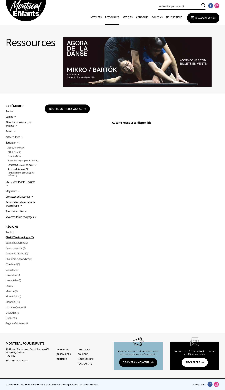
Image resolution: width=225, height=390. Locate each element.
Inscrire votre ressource (65, 109)
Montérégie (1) (13, 296)
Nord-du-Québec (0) (16, 307)
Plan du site (85, 363)
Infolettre (192, 362)
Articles (127, 17)
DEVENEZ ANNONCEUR (136, 362)
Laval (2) (10, 286)
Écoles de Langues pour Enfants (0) (23, 160)
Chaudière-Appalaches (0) (19, 259)
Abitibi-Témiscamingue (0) (20, 237)
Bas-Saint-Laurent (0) (17, 242)
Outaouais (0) (12, 312)
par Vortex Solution (88, 384)
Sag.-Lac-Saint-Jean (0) (17, 323)
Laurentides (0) (13, 280)
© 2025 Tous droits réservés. (33, 384)
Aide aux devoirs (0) (16, 148)
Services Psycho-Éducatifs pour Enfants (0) (21, 174)
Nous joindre (174, 17)
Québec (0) (11, 318)
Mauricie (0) (12, 291)
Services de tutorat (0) (18, 169)
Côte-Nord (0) (13, 264)
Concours (142, 17)
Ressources (112, 17)
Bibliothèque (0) (14, 152)
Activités (96, 17)
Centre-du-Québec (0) (17, 253)
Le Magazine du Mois (205, 18)
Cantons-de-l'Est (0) (15, 248)
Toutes (9, 111)
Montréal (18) (13, 302)
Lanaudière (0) (13, 275)
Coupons (157, 17)
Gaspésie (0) (12, 269)
